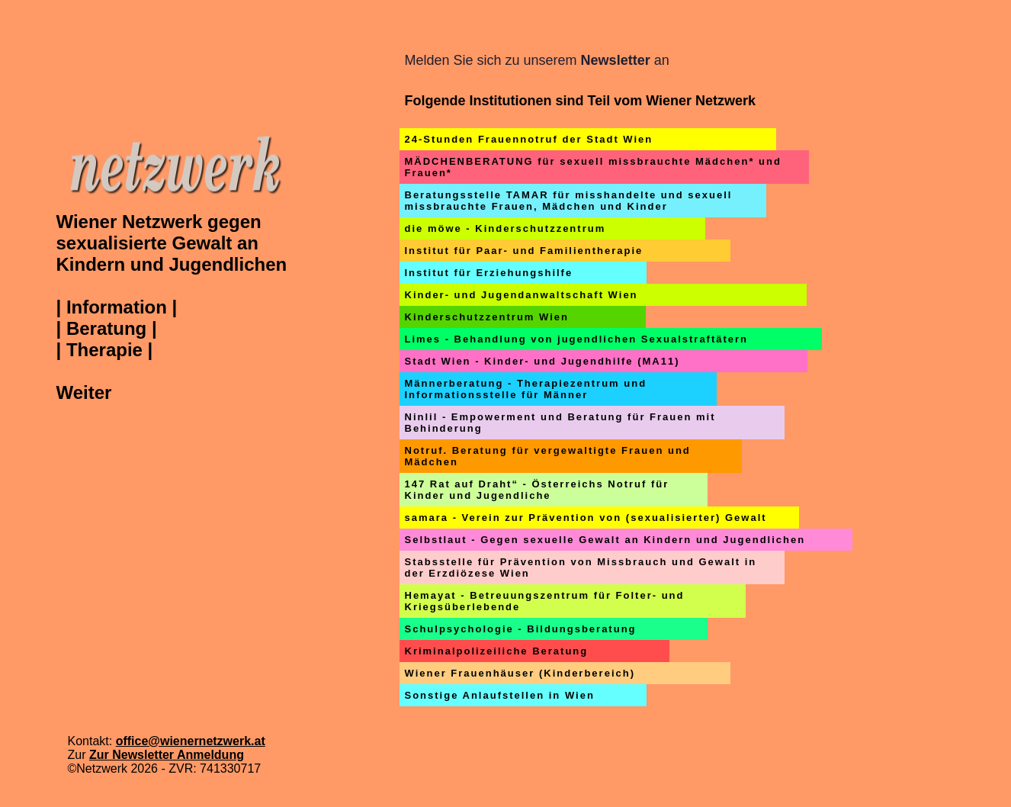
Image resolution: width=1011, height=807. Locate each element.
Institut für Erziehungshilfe (489, 272)
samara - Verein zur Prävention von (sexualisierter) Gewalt (586, 517)
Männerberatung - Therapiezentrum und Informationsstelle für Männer (526, 389)
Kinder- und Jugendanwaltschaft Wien (521, 295)
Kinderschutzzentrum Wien (487, 317)
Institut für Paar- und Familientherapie (524, 250)
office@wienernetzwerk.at (190, 741)
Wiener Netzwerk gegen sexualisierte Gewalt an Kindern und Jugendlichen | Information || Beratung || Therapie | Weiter (171, 307)
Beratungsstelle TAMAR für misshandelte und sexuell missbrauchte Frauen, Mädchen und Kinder (569, 200)
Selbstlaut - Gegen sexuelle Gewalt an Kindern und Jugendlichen (605, 539)
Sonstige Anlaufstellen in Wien (500, 695)
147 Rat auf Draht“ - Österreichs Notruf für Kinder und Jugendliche (537, 489)
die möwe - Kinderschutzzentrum (505, 228)
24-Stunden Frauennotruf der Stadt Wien (529, 139)
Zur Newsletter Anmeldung (166, 754)
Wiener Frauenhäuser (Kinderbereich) (520, 673)
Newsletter (615, 60)
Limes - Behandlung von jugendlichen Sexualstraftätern (577, 339)
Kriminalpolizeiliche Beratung (497, 651)
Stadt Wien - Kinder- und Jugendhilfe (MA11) (542, 361)
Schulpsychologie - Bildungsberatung (521, 629)
